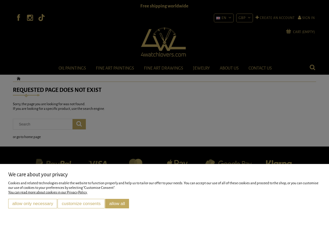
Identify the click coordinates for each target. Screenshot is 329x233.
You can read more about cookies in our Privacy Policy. (47, 192)
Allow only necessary (32, 203)
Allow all (117, 203)
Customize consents (81, 203)
